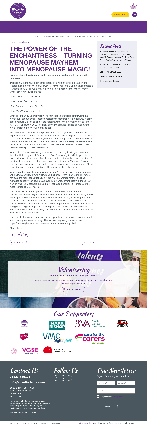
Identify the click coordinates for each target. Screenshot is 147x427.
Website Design (83, 423)
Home (37, 36)
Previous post (18, 242)
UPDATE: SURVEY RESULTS (112, 76)
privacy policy (117, 397)
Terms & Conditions (30, 423)
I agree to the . (112, 397)
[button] (134, 14)
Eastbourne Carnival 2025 (110, 72)
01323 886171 (20, 376)
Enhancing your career (109, 81)
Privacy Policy (14, 423)
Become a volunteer (73, 289)
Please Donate (120, 14)
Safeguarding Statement (50, 423)
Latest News (45, 36)
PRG (93, 423)
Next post (87, 242)
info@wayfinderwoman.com (31, 382)
